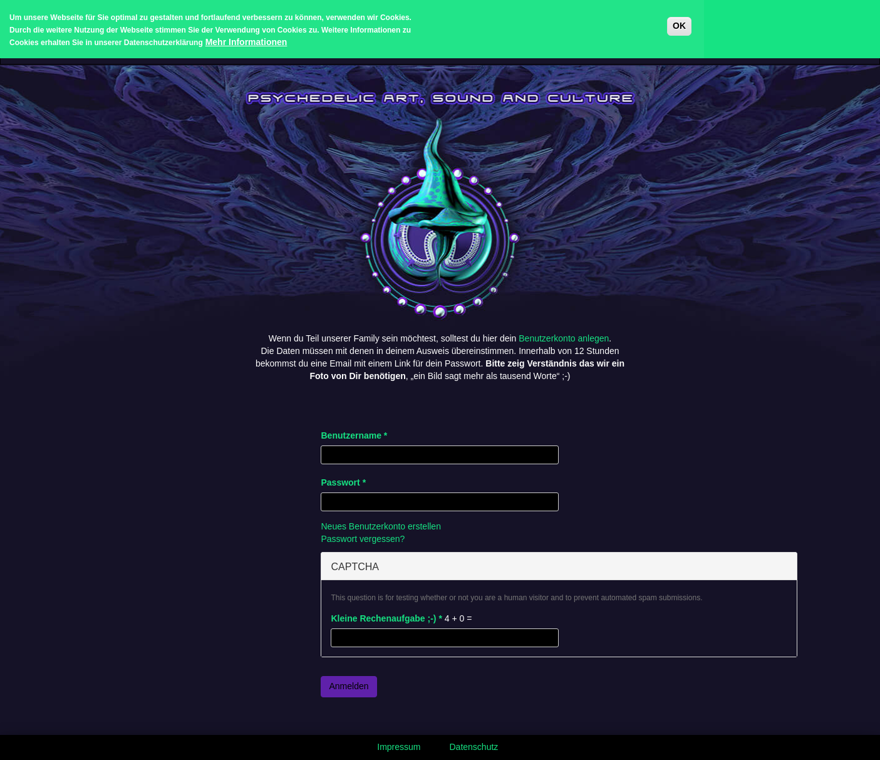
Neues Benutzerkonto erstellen (380, 526)
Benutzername (354, 435)
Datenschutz (474, 747)
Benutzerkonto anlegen (564, 338)
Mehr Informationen (246, 38)
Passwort (343, 482)
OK (679, 22)
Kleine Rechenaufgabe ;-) (386, 618)
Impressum (398, 747)
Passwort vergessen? (363, 539)
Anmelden (348, 686)
